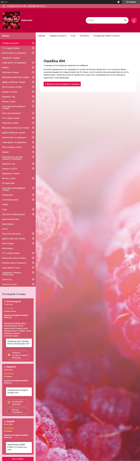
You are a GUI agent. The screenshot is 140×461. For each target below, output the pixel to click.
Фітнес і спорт (9, 101)
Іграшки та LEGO (9, 92)
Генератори (7, 195)
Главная (41, 36)
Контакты (84, 36)
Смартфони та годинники (14, 63)
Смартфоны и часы (11, 268)
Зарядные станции (11, 58)
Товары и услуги (57, 36)
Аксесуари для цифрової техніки (13, 107)
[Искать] (125, 20)
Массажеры (7, 248)
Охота (5, 229)
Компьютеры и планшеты (14, 263)
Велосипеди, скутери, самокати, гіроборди (12, 158)
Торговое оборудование (13, 214)
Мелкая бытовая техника (14, 258)
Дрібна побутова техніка (13, 82)
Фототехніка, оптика (12, 87)
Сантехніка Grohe (10, 200)
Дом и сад (7, 279)
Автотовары (8, 243)
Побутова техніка (10, 72)
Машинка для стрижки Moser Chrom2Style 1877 (18, 342)
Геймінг (5, 67)
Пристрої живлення (11, 113)
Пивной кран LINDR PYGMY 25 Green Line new (17, 447)
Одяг (4, 209)
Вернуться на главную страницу (63, 84)
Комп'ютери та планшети (14, 53)
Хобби (5, 204)
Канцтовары (8, 224)
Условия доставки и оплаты (106, 36)
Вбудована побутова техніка (15, 77)
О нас (73, 36)
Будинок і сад (8, 97)
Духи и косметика (10, 219)
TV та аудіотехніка (11, 48)
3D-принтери (8, 183)
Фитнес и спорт (9, 284)
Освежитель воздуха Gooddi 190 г (17, 391)
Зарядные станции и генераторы (11, 273)
